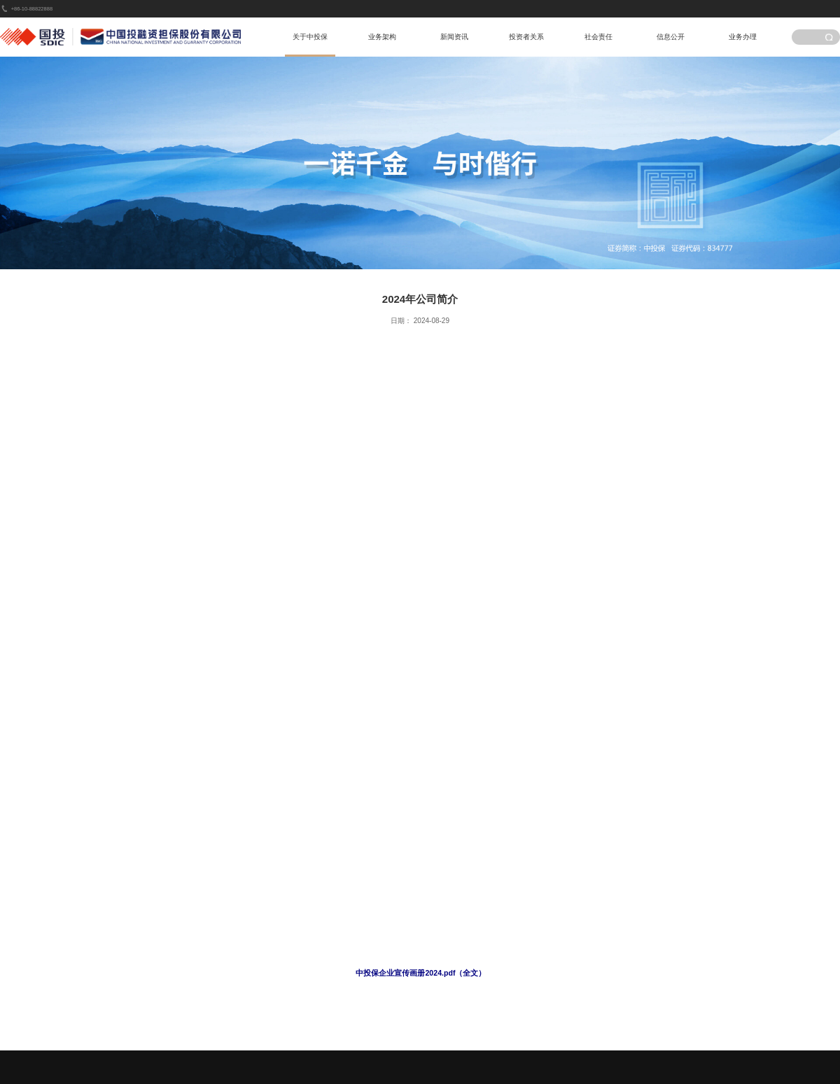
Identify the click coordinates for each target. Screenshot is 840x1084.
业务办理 (743, 37)
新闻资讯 (454, 37)
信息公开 (671, 37)
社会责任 (598, 37)
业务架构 (382, 37)
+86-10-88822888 (31, 9)
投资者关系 (526, 37)
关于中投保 (310, 37)
